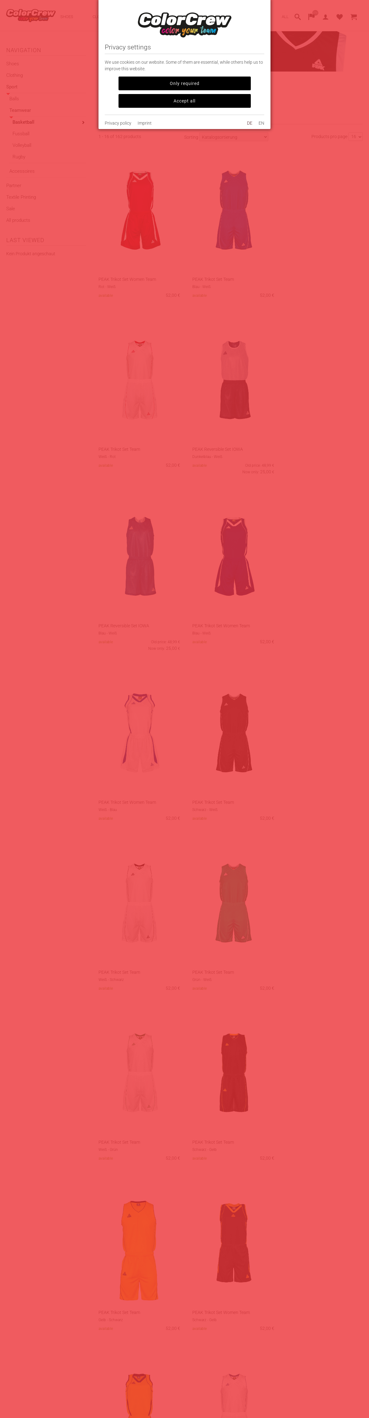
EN (261, 123)
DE (249, 123)
